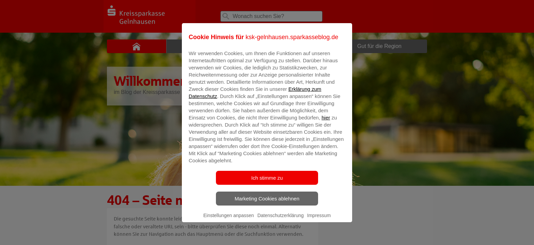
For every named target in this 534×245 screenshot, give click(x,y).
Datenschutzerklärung (280, 220)
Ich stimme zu (267, 182)
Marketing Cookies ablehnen (267, 203)
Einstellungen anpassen (228, 220)
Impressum (319, 220)
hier (325, 122)
